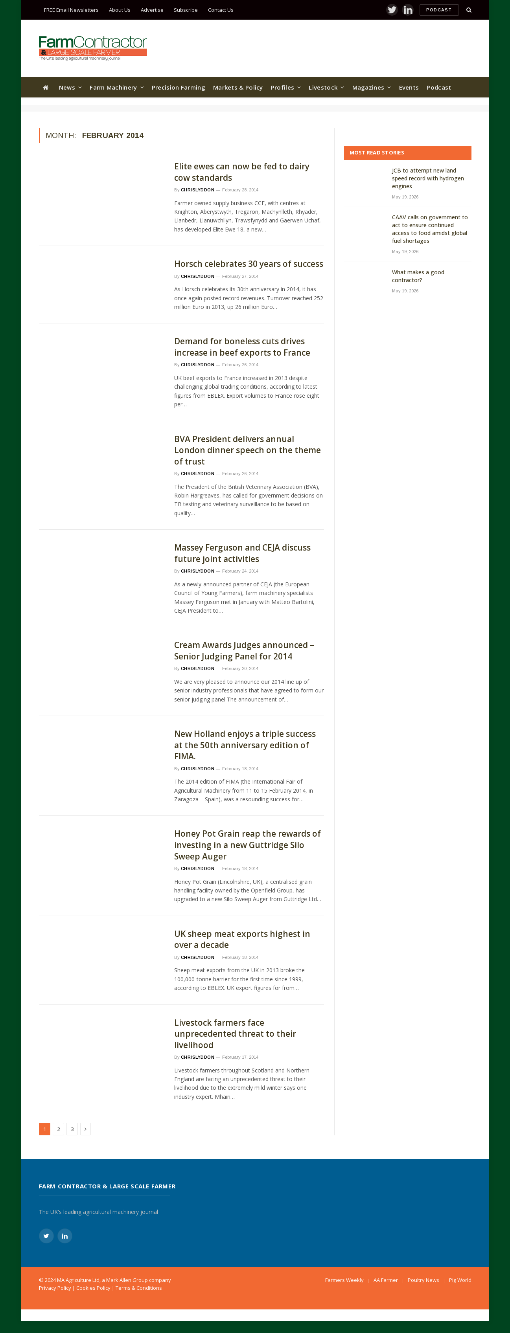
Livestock (323, 87)
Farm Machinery (113, 87)
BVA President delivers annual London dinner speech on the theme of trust (247, 450)
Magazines (368, 87)
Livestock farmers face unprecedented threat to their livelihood (235, 1033)
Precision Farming (178, 87)
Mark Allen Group (127, 1279)
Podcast (439, 9)
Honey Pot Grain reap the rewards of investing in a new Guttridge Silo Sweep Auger (247, 844)
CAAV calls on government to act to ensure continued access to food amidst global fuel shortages (430, 228)
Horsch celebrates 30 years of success (248, 263)
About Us (120, 9)
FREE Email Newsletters (71, 9)
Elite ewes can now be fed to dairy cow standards (241, 172)
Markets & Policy (238, 87)
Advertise (152, 9)
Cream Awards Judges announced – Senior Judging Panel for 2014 (244, 650)
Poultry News (423, 1279)
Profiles (282, 87)
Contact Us (221, 9)
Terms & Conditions (139, 1287)
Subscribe (186, 9)
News (67, 87)
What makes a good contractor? (418, 276)
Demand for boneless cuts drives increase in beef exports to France (242, 347)
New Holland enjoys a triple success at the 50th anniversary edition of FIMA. (245, 745)
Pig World (460, 1279)
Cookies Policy (93, 1287)
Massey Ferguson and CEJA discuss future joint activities (242, 553)
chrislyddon (198, 189)
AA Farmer (386, 1279)
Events (409, 87)
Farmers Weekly (344, 1279)
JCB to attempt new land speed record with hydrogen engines (428, 178)
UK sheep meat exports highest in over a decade (242, 939)
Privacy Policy (55, 1287)
